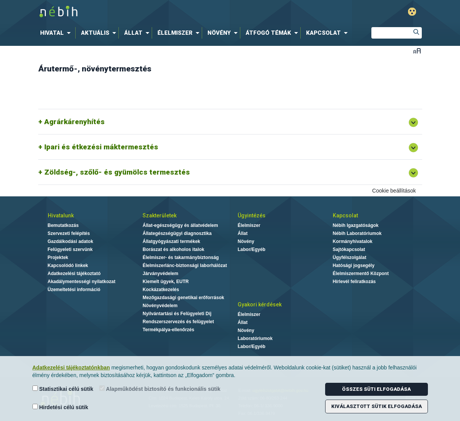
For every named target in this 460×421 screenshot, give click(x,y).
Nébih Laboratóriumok (357, 233)
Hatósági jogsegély (353, 265)
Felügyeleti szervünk (70, 249)
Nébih (148, 12)
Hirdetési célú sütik (60, 407)
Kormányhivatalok (353, 241)
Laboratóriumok (255, 338)
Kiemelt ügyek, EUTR (166, 281)
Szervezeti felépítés (69, 233)
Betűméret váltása (417, 50)
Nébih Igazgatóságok (356, 225)
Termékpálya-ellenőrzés (168, 329)
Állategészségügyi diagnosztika (177, 233)
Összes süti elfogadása (376, 389)
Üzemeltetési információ (74, 289)
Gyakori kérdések (260, 304)
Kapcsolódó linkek (68, 265)
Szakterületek (160, 215)
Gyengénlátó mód (412, 12)
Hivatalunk (61, 215)
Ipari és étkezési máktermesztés (101, 146)
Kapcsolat (345, 215)
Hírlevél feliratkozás (354, 281)
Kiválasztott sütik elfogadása (376, 406)
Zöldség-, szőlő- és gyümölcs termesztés (117, 172)
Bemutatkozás (63, 225)
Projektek (58, 257)
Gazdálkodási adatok (70, 241)
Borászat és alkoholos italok (173, 249)
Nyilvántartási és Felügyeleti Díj (177, 313)
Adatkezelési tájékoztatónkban (71, 367)
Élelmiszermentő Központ (361, 273)
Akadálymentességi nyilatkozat (81, 281)
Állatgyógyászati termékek (171, 241)
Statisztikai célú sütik (63, 388)
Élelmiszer (249, 225)
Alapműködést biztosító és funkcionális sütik (159, 388)
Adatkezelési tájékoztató (74, 273)
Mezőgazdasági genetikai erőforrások (183, 297)
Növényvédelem (160, 305)
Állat (243, 233)
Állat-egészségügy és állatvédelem (180, 225)
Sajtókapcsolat (349, 249)
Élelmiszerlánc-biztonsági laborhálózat (185, 265)
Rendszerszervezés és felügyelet (178, 321)
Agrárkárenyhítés (74, 121)
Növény (246, 241)
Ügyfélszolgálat (349, 257)
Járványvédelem (160, 273)
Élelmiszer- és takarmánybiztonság (181, 257)
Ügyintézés (252, 215)
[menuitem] (57, 33)
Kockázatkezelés (161, 289)
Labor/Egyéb (252, 249)
